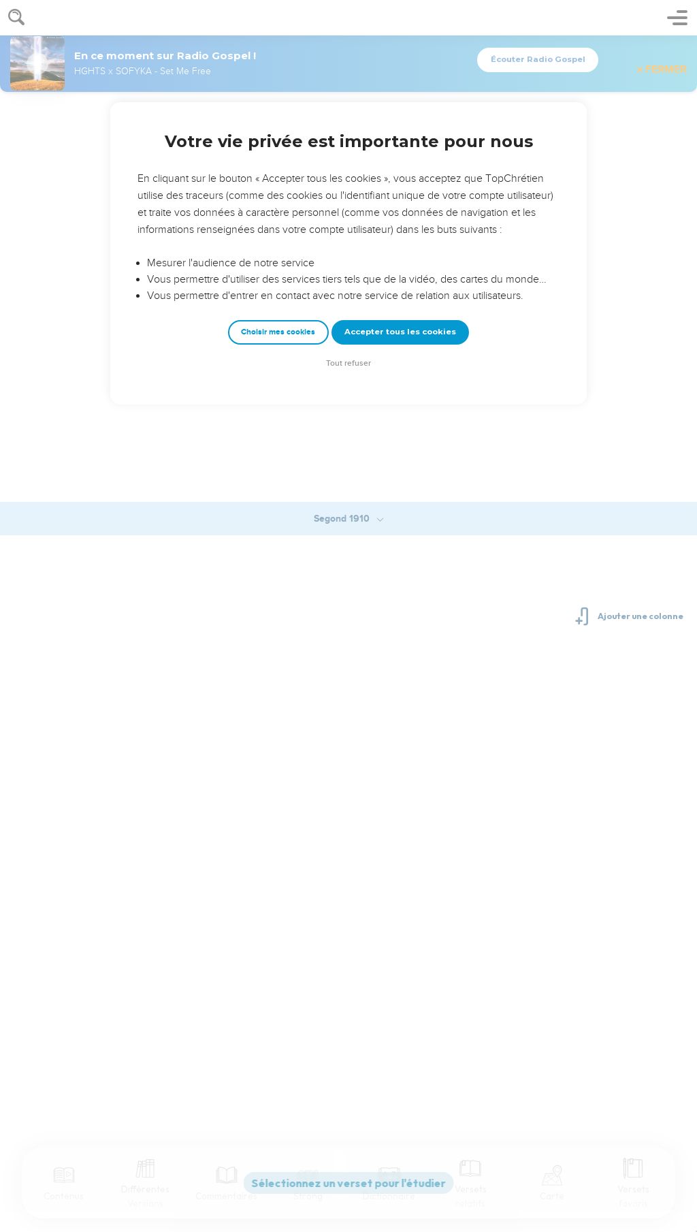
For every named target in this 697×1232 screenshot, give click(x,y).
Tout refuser (348, 363)
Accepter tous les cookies (400, 331)
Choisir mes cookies (278, 332)
